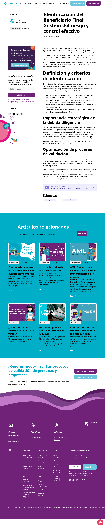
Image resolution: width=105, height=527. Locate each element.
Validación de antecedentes (27, 456)
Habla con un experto (85, 371)
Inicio (21, 3)
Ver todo (82, 233)
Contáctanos (93, 3)
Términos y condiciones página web (56, 478)
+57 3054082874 (36, 438)
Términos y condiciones (56, 471)
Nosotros (28, 3)
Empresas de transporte (42, 462)
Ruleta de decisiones (41, 494)
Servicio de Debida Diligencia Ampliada (29, 495)
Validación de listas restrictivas (28, 462)
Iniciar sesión (78, 3)
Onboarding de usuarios (43, 456)
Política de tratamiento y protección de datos (57, 464)
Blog (35, 3)
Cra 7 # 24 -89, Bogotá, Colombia (61, 439)
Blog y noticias (42, 481)
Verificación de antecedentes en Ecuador (28, 487)
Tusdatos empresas (26, 480)
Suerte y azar (42, 472)
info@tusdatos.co (13, 441)
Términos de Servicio (80, 507)
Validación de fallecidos (27, 467)
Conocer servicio (19, 65)
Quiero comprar (85, 377)
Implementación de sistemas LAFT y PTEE (28, 474)
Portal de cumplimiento (42, 485)
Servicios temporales (41, 467)
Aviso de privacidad (56, 456)
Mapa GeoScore (43, 490)
